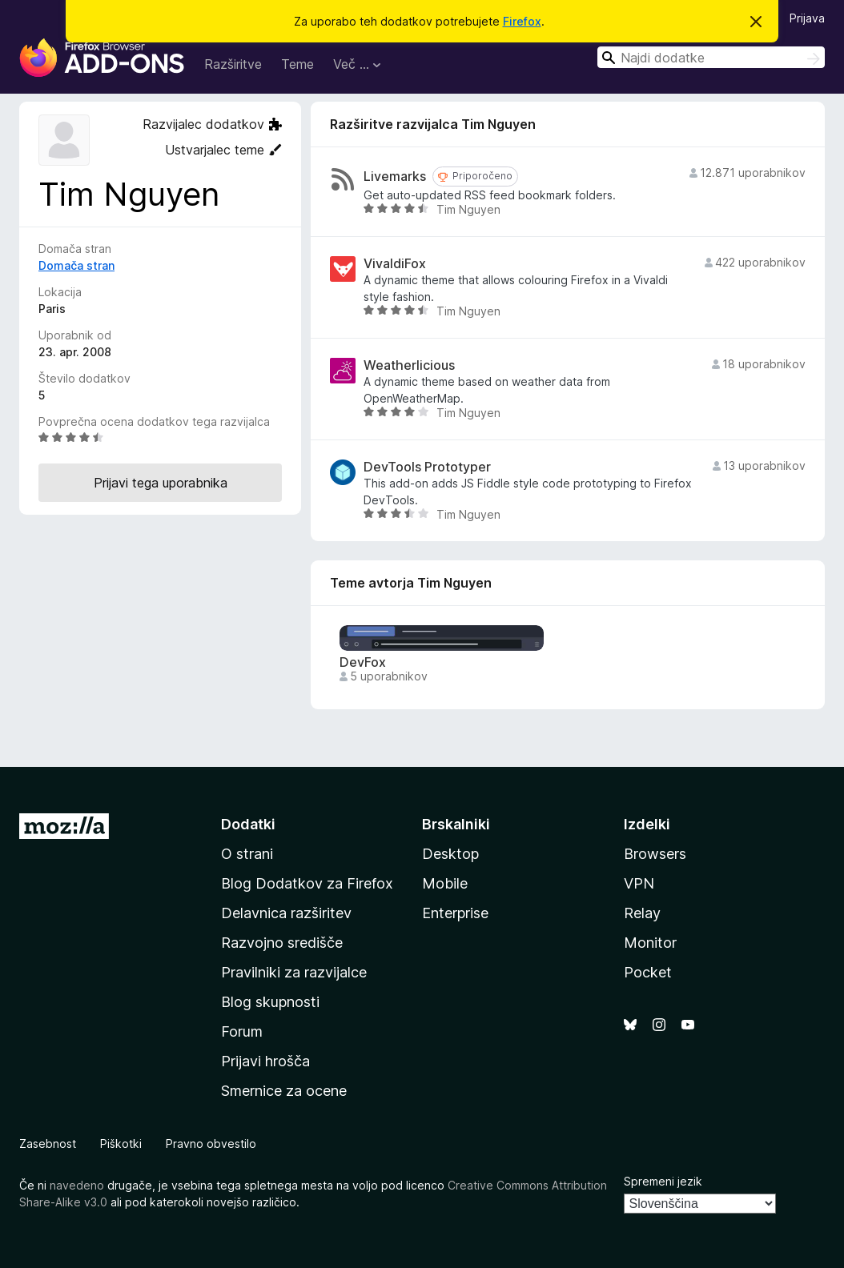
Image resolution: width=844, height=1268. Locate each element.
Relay (642, 913)
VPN (639, 883)
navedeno (77, 1185)
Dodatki (248, 824)
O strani (247, 853)
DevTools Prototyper (427, 467)
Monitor (650, 942)
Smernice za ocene (284, 1090)
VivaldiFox (395, 263)
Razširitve (233, 64)
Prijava (807, 18)
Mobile (445, 883)
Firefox (522, 21)
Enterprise (455, 913)
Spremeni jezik (663, 1181)
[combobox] (711, 57)
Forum (242, 1031)
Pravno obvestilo (211, 1143)
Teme (297, 64)
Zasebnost (47, 1143)
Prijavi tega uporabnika (160, 483)
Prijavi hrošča (265, 1061)
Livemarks (395, 176)
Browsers (655, 853)
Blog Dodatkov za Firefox (307, 883)
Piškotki (121, 1143)
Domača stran (76, 265)
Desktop (450, 853)
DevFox (363, 662)
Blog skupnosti (270, 1001)
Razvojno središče (282, 942)
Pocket (648, 972)
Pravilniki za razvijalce (294, 972)
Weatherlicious (409, 365)
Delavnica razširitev (286, 913)
